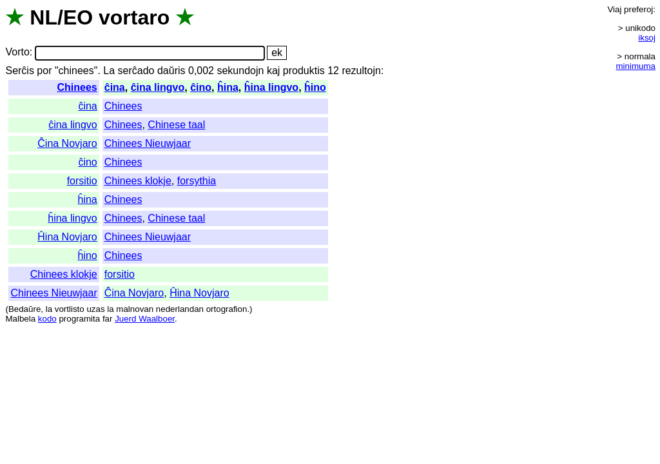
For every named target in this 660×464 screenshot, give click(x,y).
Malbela (20, 319)
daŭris (171, 70)
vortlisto (69, 309)
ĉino (200, 87)
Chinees (77, 87)
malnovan (134, 309)
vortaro (134, 17)
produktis (304, 70)
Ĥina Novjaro (67, 236)
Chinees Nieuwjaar (147, 143)
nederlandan (180, 309)
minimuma (635, 66)
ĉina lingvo (158, 87)
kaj (273, 70)
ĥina (227, 87)
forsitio (82, 180)
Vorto (17, 52)
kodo (47, 319)
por (44, 70)
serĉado (136, 70)
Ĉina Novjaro (67, 143)
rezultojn (361, 70)
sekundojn (240, 70)
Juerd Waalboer (145, 319)
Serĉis (19, 70)
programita (79, 319)
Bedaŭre (24, 309)
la (49, 309)
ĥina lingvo (271, 87)
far (107, 319)
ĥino (315, 87)
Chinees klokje (137, 180)
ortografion (227, 309)
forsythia (196, 180)
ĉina (114, 87)
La (109, 70)
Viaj (614, 9)
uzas (95, 309)
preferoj (638, 9)
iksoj (646, 38)
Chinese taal (176, 124)
